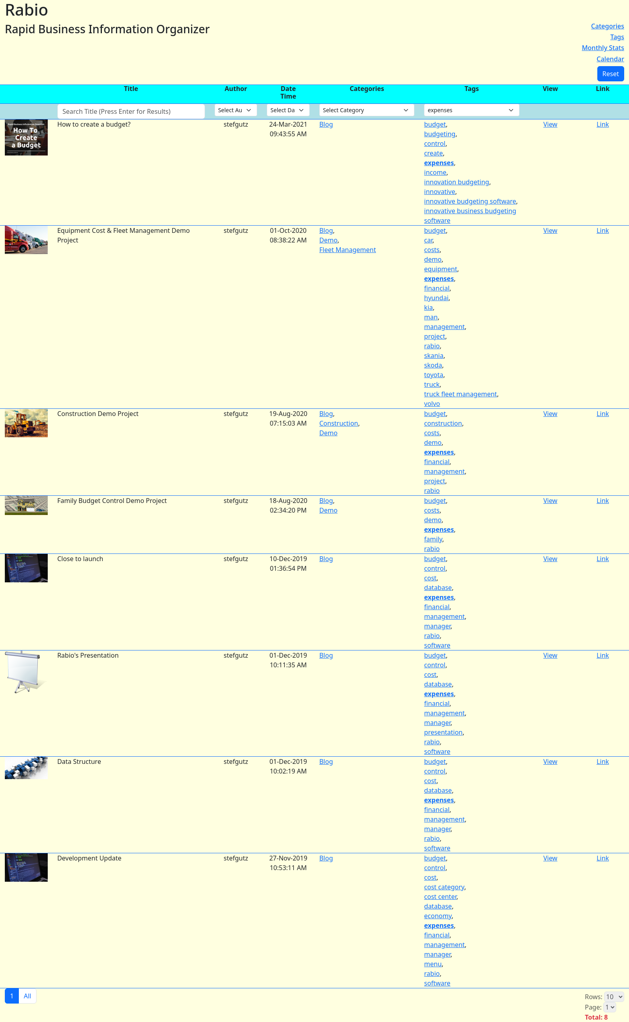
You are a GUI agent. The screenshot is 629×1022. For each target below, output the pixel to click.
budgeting (439, 133)
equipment (440, 269)
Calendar (610, 59)
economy (437, 915)
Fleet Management (347, 249)
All (27, 996)
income (435, 172)
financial (436, 288)
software (437, 645)
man (431, 317)
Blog (326, 124)
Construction (338, 423)
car (428, 240)
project (434, 336)
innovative (439, 191)
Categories (607, 26)
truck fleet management (460, 394)
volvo (432, 403)
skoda (433, 365)
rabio (432, 345)
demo (433, 259)
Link (603, 124)
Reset (611, 73)
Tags (617, 36)
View (550, 124)
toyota (433, 374)
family (433, 539)
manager (437, 626)
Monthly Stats (603, 47)
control (434, 143)
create (433, 153)
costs (431, 249)
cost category (444, 887)
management (444, 326)
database (438, 587)
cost (430, 578)
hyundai (436, 297)
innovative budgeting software (470, 201)
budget (435, 124)
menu (433, 963)
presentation (443, 732)
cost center (440, 896)
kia (428, 307)
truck (432, 384)
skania (433, 355)
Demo (328, 240)
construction (443, 423)
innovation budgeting (456, 182)
